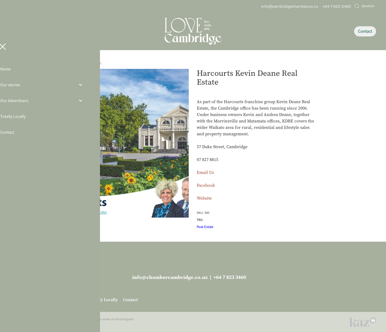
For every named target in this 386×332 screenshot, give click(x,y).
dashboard (45, 319)
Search (364, 6)
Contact (365, 31)
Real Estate (92, 63)
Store (74, 63)
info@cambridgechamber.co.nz (289, 6)
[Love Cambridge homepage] (192, 31)
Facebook (206, 185)
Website (204, 198)
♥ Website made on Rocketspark (110, 319)
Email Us (205, 172)
